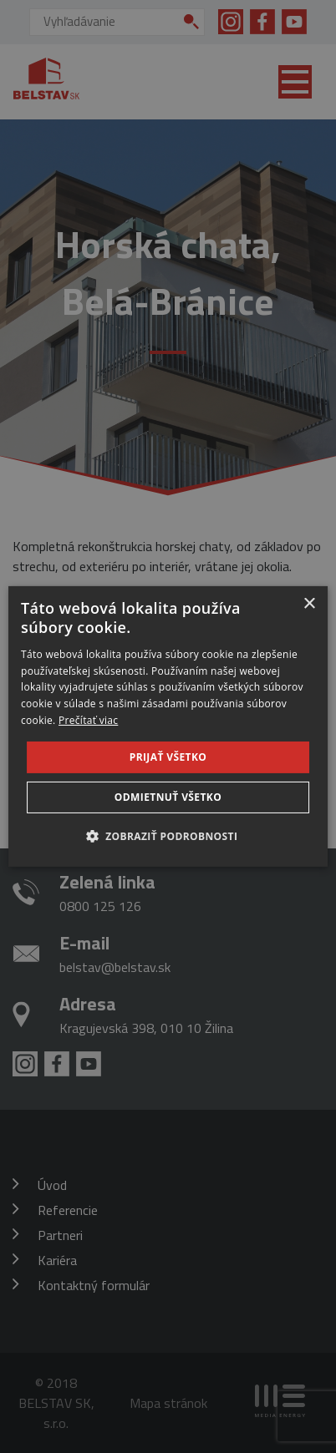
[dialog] (168, 726)
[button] (168, 836)
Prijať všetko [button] (168, 757)
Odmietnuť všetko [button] (168, 797)
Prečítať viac (88, 720)
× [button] (309, 604)
